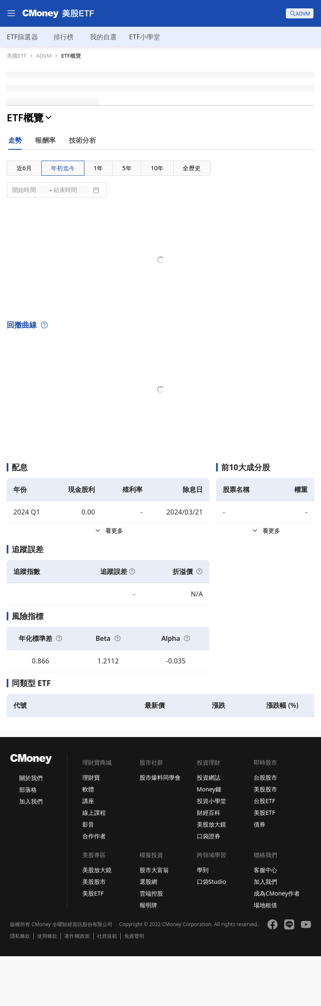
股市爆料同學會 (160, 827)
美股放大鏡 (211, 874)
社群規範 (107, 986)
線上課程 (94, 862)
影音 (88, 874)
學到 (203, 920)
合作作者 (94, 886)
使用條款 (47, 986)
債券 (259, 874)
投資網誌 (208, 827)
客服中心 (265, 920)
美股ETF (264, 862)
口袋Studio (211, 931)
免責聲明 (134, 986)
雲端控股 (151, 943)
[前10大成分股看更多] (265, 580)
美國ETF (16, 56)
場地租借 (265, 955)
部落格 (28, 839)
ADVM (43, 56)
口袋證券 (208, 886)
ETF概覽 (71, 56)
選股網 (148, 931)
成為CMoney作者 (277, 943)
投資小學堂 (211, 851)
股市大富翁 (154, 920)
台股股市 (265, 827)
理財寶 (91, 827)
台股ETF (264, 851)
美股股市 (265, 839)
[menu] (11, 13)
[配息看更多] (108, 580)
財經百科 (208, 862)
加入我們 (31, 851)
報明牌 (148, 955)
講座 (88, 851)
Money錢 (209, 839)
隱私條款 (20, 986)
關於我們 (31, 828)
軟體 (88, 839)
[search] (299, 13)
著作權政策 (76, 986)
